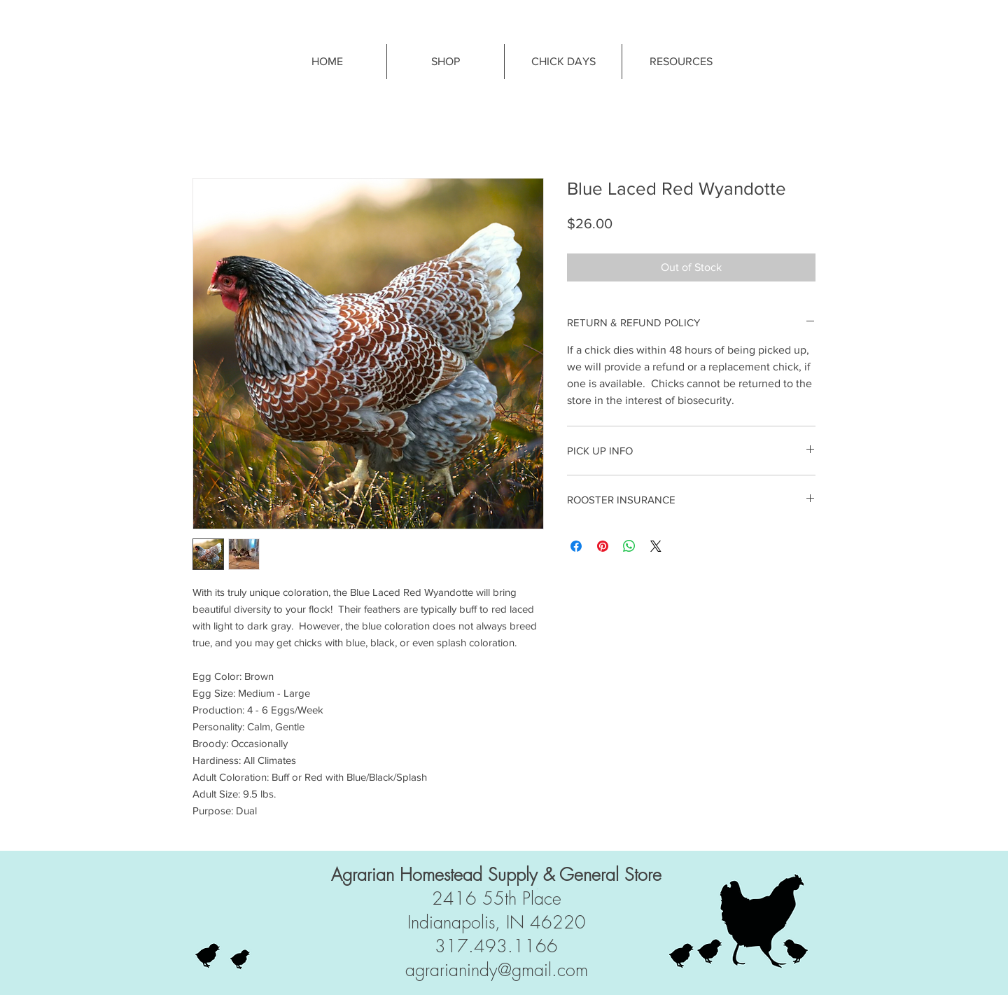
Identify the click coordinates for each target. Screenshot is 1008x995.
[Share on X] (656, 546)
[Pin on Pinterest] (602, 546)
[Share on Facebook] (576, 546)
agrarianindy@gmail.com (496, 970)
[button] (680, 61)
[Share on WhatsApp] (629, 546)
